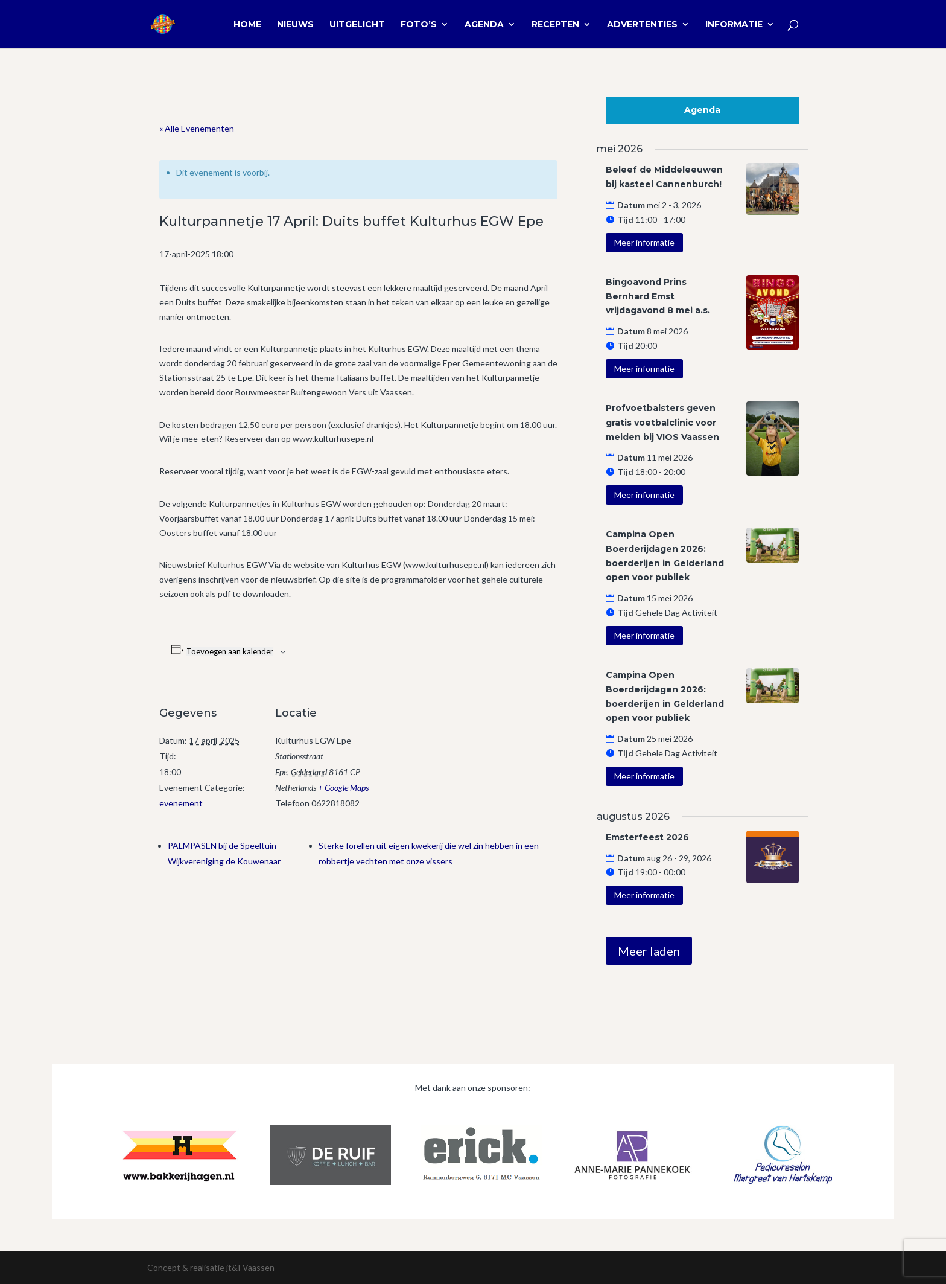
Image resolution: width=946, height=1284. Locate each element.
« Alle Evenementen (196, 128)
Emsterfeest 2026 (647, 837)
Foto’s (419, 25)
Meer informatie (644, 242)
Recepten (555, 25)
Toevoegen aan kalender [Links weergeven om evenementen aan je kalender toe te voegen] (229, 651)
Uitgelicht (357, 25)
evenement (181, 803)
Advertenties (642, 25)
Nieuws (295, 25)
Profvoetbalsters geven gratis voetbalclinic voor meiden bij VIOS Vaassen (662, 422)
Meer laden (649, 951)
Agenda (484, 25)
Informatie (734, 25)
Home (247, 25)
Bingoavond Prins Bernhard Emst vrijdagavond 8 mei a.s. (658, 296)
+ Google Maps (343, 787)
